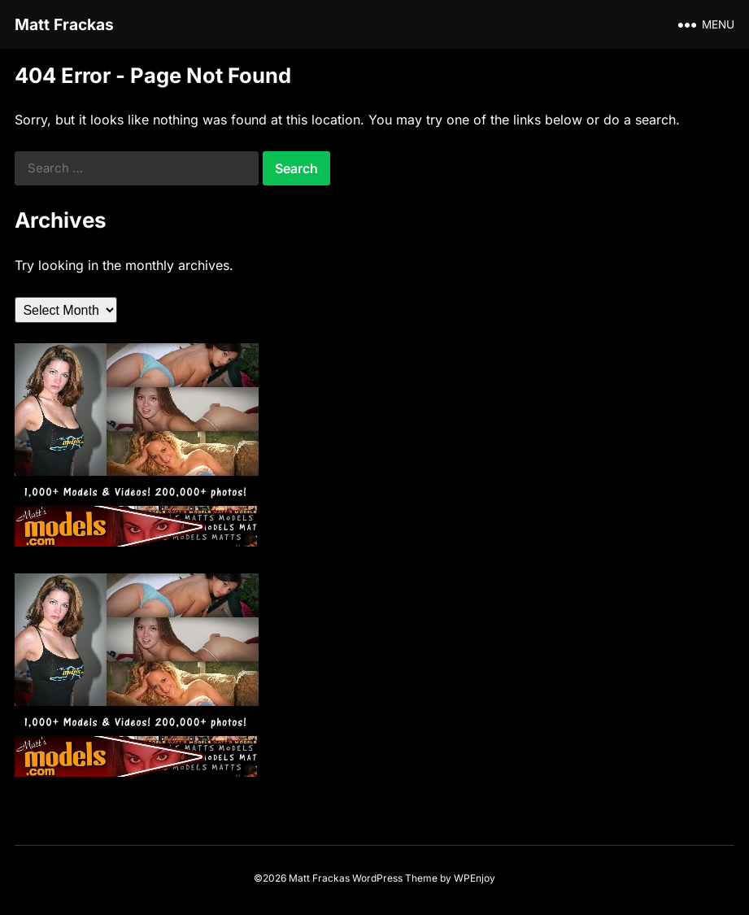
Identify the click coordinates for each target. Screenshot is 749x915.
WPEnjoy (474, 878)
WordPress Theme (395, 878)
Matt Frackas (64, 24)
